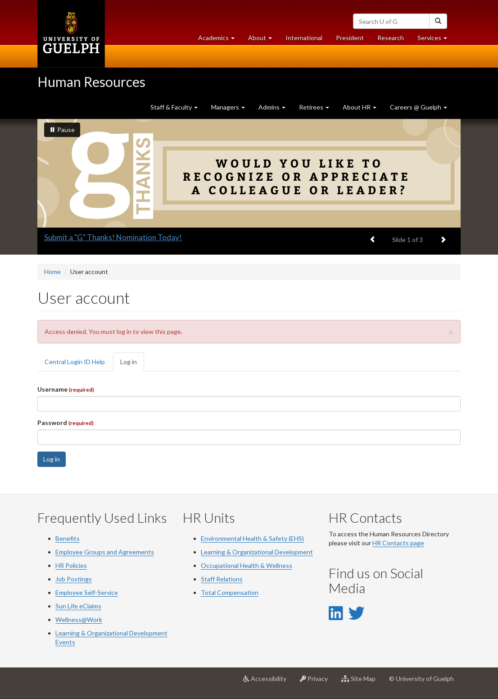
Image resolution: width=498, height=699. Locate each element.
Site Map (361, 682)
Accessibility (268, 682)
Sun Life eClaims (78, 606)
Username (65, 389)
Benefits (67, 538)
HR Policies (71, 565)
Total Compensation (229, 592)
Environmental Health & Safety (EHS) (252, 538)
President (350, 37)
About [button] (263, 40)
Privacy (317, 682)
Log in (132, 364)
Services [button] (435, 40)
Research (394, 40)
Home (52, 271)
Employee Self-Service (86, 592)
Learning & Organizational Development (257, 552)
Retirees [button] (314, 107)
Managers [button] (228, 107)
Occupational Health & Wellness (246, 565)
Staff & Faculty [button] (174, 107)
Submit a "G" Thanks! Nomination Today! (113, 237)
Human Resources (91, 81)
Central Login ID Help (75, 361)
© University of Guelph (421, 678)
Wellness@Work (78, 619)
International (303, 37)
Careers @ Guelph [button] (418, 107)
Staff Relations (222, 579)
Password (65, 422)
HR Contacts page (398, 543)
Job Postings (73, 579)
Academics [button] (219, 40)
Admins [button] (271, 107)
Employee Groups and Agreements (104, 552)
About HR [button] (359, 107)
